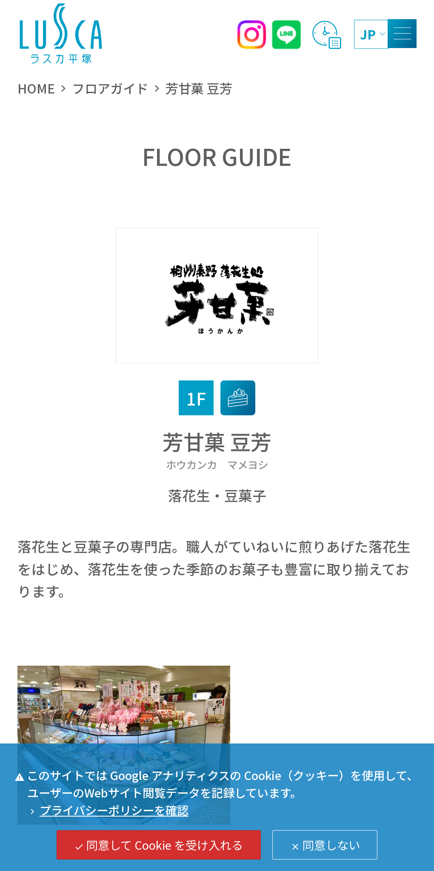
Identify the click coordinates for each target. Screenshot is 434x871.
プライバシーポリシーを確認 (107, 809)
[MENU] (402, 33)
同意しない (325, 844)
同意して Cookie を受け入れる (158, 844)
